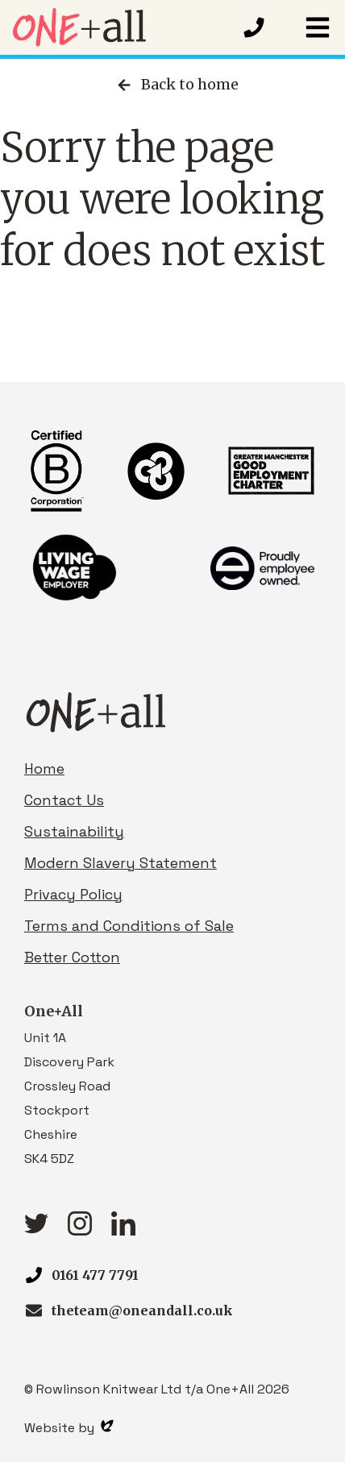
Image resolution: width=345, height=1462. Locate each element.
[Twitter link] (36, 1228)
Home (44, 768)
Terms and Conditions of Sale (129, 925)
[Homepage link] (121, 27)
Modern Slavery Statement (120, 863)
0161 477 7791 (95, 1275)
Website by (69, 1427)
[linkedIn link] (123, 1230)
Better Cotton (72, 957)
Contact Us (64, 800)
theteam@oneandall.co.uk (142, 1310)
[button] (317, 27)
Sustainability (74, 831)
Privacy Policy (73, 894)
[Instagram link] (80, 1230)
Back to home (176, 84)
